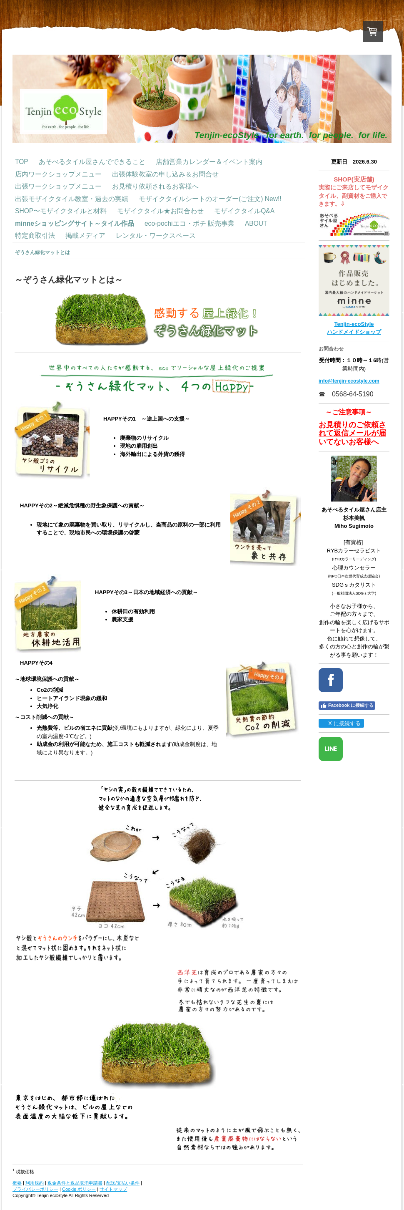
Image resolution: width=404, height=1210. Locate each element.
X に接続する (341, 723)
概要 (17, 1182)
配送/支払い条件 (123, 1182)
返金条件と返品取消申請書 (74, 1182)
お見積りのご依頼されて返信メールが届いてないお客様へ (352, 433)
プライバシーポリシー (35, 1189)
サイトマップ (113, 1189)
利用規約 (34, 1182)
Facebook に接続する (347, 705)
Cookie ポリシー (79, 1189)
